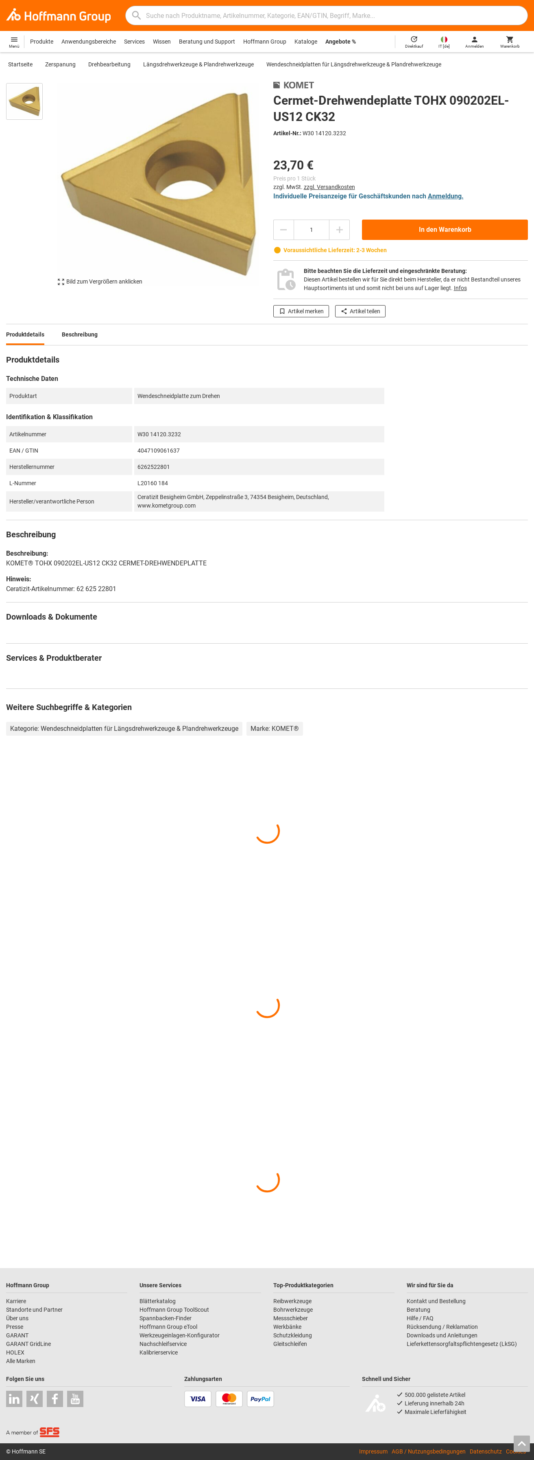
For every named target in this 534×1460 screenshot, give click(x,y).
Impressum (373, 1451)
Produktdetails (25, 334)
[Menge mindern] (283, 230)
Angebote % (340, 41)
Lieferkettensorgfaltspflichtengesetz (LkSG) (462, 1344)
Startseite (20, 64)
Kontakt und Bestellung (436, 1301)
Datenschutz (486, 1451)
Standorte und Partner (34, 1309)
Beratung (418, 1309)
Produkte (41, 41)
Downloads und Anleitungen (442, 1335)
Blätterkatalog (157, 1301)
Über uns (17, 1318)
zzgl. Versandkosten (329, 187)
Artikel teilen (360, 311)
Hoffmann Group (264, 41)
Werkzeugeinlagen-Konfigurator (179, 1335)
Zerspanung (60, 64)
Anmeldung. (446, 196)
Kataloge (305, 41)
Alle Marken (20, 1361)
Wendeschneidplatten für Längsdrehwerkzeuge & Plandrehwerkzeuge (353, 64)
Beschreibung (80, 334)
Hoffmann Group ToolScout (174, 1309)
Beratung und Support (207, 41)
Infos (460, 288)
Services (134, 41)
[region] (30, 188)
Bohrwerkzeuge (293, 1309)
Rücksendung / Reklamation (442, 1327)
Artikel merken (301, 311)
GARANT (17, 1335)
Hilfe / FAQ (420, 1318)
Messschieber (290, 1318)
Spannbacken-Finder (165, 1318)
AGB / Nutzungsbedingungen (429, 1451)
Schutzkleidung (292, 1335)
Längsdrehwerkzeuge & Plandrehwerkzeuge (198, 64)
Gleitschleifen (290, 1344)
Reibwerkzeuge (292, 1301)
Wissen (162, 41)
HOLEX (15, 1352)
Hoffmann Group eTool (168, 1327)
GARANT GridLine (28, 1344)
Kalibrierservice (158, 1352)
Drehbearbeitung (109, 64)
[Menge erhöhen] (339, 230)
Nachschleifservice (163, 1344)
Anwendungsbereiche (88, 41)
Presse (14, 1327)
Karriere (16, 1301)
